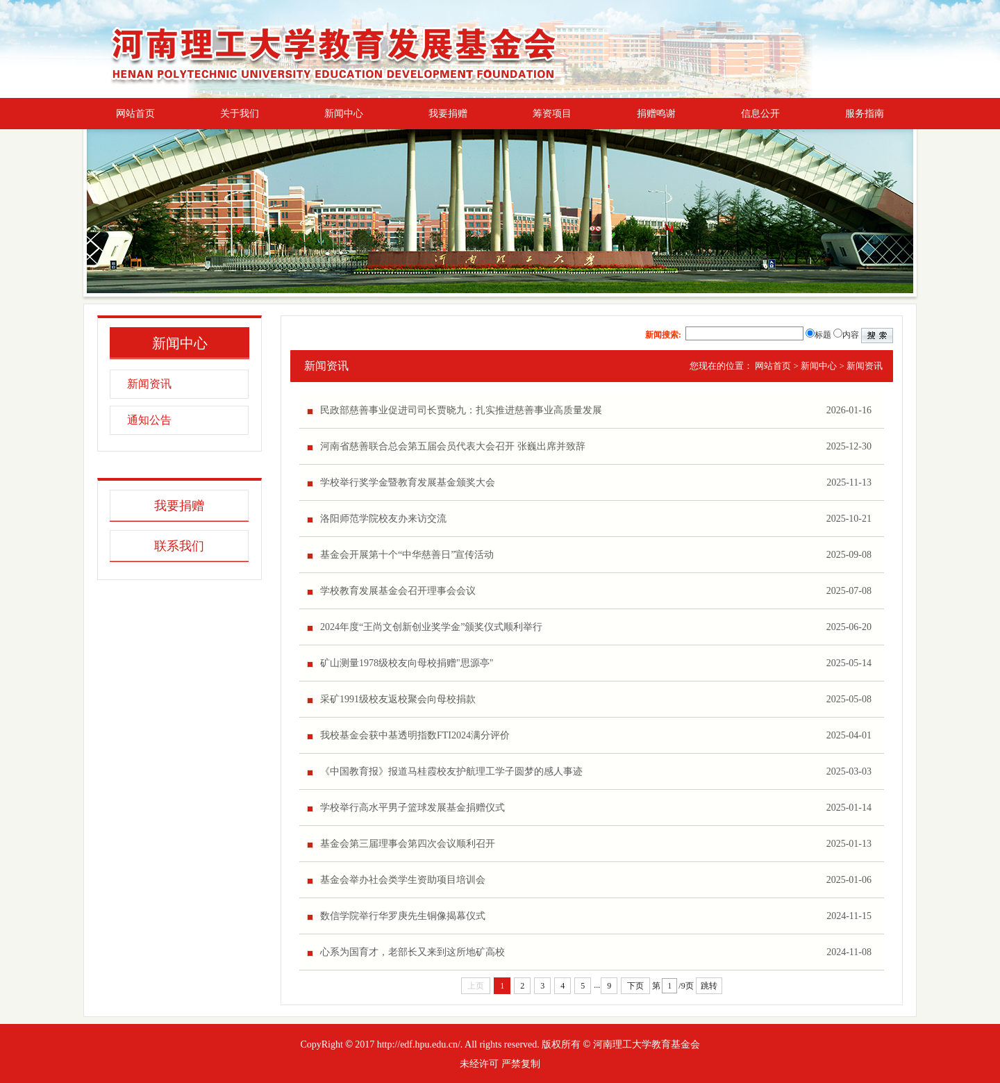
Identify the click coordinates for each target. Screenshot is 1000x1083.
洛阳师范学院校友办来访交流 (383, 518)
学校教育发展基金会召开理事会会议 (398, 591)
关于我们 (239, 113)
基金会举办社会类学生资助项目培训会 (402, 880)
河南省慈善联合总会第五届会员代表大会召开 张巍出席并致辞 (452, 446)
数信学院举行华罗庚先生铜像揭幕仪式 (402, 916)
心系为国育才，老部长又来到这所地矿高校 (412, 952)
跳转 (709, 986)
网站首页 (135, 113)
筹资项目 (552, 113)
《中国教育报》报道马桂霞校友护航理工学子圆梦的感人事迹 (451, 771)
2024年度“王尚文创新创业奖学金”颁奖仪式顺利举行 (431, 627)
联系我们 (179, 546)
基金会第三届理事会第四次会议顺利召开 (407, 843)
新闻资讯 (149, 384)
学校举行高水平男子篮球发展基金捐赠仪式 (412, 807)
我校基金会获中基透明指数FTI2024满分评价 (415, 735)
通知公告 (149, 420)
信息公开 (760, 113)
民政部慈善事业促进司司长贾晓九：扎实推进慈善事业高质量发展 (461, 410)
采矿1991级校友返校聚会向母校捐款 (398, 699)
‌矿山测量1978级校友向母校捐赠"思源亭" (406, 663)
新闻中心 (343, 113)
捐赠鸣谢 (656, 113)
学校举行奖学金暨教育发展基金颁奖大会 (407, 482)
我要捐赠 (447, 113)
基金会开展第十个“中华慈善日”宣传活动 (407, 554)
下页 (635, 986)
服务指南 (864, 113)
